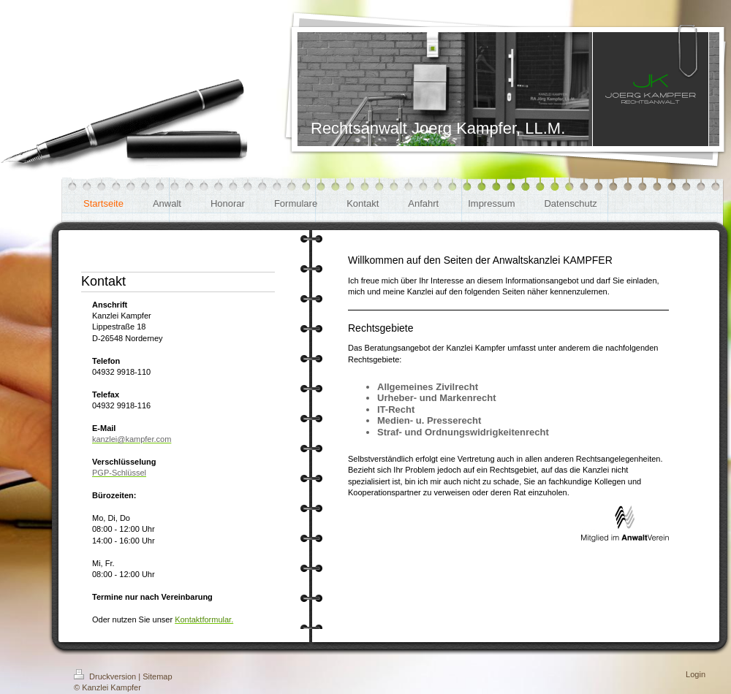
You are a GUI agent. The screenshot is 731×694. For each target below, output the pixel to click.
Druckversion (106, 676)
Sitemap (157, 676)
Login (695, 674)
